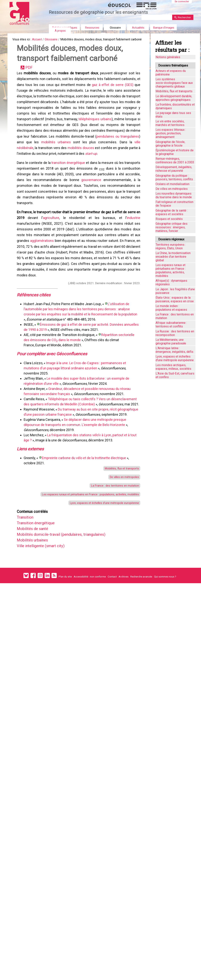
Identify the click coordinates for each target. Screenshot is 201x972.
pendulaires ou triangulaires (41, 157)
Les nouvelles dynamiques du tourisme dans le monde (174, 195)
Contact (112, 624)
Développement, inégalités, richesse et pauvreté (174, 168)
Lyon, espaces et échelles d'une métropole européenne (99, 545)
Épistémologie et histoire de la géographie (175, 152)
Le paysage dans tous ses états (173, 114)
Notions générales (168, 57)
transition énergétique (68, 180)
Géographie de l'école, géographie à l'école (170, 143)
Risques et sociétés (169, 219)
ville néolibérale (61, 163)
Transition (27, 560)
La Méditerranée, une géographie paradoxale (171, 341)
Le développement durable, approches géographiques (174, 98)
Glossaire (115, 27)
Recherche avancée (141, 624)
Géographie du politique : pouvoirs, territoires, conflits (174, 177)
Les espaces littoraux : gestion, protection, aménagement (171, 133)
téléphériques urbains (121, 132)
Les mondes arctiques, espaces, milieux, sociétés (173, 367)
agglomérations (43, 266)
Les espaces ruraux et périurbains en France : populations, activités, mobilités (84, 535)
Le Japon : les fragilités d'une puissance (175, 291)
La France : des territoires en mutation (111, 526)
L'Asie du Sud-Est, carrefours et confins (175, 375)
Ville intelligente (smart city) (45, 592)
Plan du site (65, 624)
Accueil (40, 40)
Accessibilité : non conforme (90, 624)
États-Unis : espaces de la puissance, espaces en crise (175, 299)
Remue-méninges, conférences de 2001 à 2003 (175, 160)
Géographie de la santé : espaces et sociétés (172, 212)
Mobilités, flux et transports (119, 506)
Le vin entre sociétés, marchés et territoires (170, 123)
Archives (123, 624)
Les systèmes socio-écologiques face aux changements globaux (174, 82)
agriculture (56, 240)
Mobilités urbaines (36, 585)
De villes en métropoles (121, 516)
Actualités (138, 27)
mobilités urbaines (102, 157)
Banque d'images (163, 27)
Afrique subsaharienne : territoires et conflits (171, 324)
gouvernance (91, 199)
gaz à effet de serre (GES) (113, 94)
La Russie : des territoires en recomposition (175, 333)
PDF (31, 74)
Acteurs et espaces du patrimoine (171, 72)
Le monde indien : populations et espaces (171, 307)
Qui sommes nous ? (165, 624)
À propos (60, 30)
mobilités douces (120, 163)
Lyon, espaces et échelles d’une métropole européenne (175, 358)
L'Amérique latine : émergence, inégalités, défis (174, 350)
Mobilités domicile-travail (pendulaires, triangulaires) (69, 579)
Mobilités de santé (36, 573)
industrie (133, 240)
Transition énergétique (40, 566)
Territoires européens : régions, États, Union (171, 246)
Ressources (92, 27)
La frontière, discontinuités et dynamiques (175, 106)
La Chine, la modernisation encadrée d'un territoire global (173, 256)
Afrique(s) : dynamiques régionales (171, 282)
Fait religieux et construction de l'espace (174, 203)
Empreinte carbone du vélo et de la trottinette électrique (85, 496)
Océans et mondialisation (172, 184)
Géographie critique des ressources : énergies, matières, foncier (171, 227)
